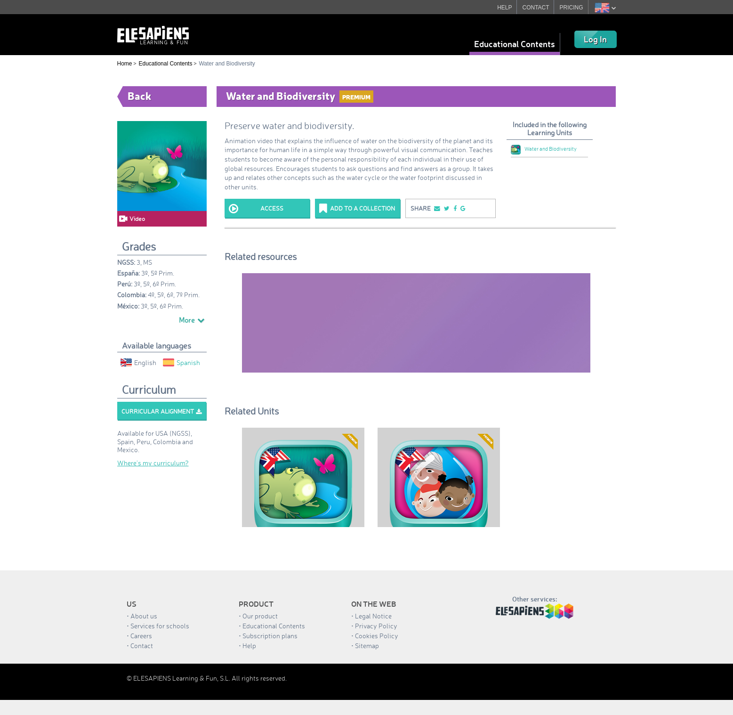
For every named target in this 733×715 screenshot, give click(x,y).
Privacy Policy (376, 626)
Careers (141, 636)
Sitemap (367, 646)
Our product (260, 616)
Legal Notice (373, 616)
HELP (504, 7)
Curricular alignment (161, 411)
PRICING (571, 7)
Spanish (181, 362)
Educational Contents (514, 43)
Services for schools (159, 626)
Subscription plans (270, 636)
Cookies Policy (376, 636)
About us (143, 616)
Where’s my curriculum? (153, 463)
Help (249, 646)
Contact (141, 646)
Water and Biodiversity (544, 149)
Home (124, 63)
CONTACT (536, 7)
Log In (595, 39)
